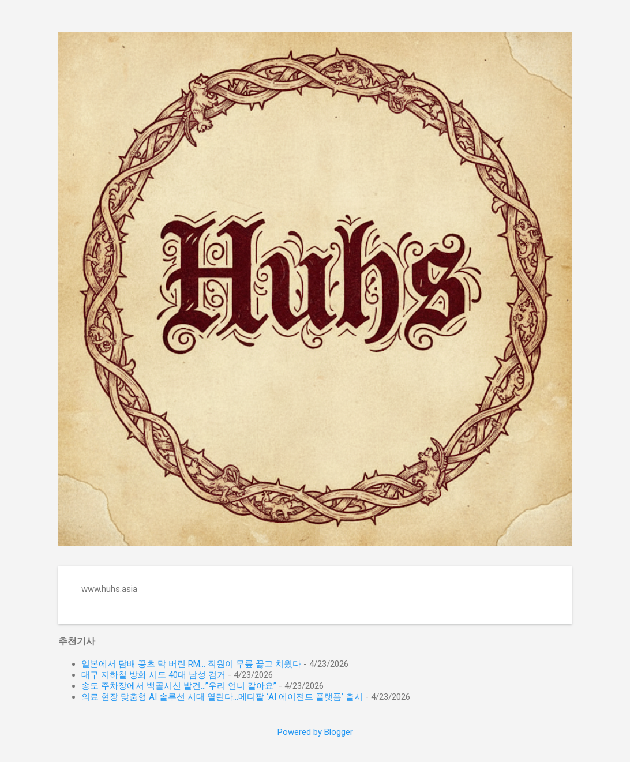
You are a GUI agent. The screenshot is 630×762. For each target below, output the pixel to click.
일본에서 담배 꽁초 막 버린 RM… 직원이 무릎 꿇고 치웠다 (191, 664)
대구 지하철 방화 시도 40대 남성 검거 (153, 675)
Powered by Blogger (315, 732)
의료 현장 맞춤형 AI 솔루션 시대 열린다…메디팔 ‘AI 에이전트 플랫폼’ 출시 (222, 697)
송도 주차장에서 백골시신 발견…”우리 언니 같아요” (178, 686)
